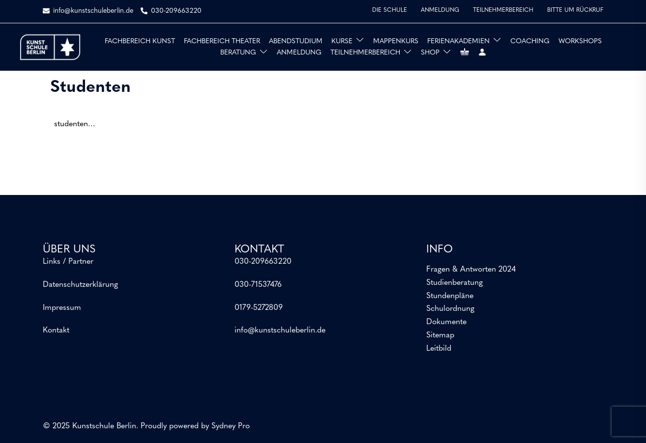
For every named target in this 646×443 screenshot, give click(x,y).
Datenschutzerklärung (80, 285)
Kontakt (56, 330)
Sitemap (440, 335)
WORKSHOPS (580, 41)
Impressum (62, 308)
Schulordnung (450, 309)
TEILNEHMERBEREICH (503, 10)
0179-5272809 (259, 308)
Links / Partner (68, 262)
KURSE (341, 41)
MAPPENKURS (395, 41)
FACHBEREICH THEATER (222, 41)
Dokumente (446, 322)
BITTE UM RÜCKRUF (575, 10)
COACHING (530, 41)
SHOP (430, 52)
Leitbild (438, 349)
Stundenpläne (449, 296)
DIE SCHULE (389, 10)
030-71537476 (258, 285)
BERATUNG (238, 52)
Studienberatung (454, 283)
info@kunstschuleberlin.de (280, 330)
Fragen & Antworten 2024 (471, 270)
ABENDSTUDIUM (296, 41)
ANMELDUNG (440, 10)
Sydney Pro (230, 426)
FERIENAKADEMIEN (458, 41)
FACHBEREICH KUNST (140, 41)
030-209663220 (263, 262)
